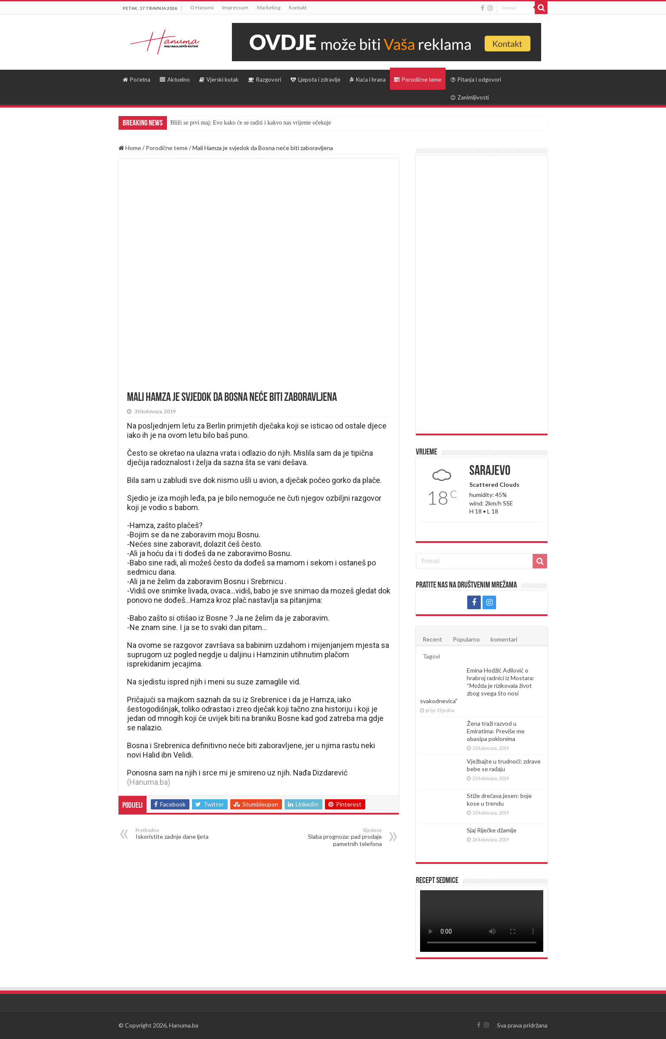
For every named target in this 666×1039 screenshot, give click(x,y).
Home (130, 147)
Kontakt (298, 7)
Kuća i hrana (368, 79)
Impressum (235, 7)
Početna (136, 79)
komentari (504, 639)
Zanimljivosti (470, 97)
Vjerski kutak (219, 79)
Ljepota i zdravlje (315, 79)
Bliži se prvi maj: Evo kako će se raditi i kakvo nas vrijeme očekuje (250, 122)
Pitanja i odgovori (476, 79)
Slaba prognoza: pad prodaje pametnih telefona (338, 837)
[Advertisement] (481, 294)
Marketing (268, 7)
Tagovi (431, 656)
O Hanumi (202, 7)
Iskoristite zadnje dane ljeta (179, 833)
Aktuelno (175, 79)
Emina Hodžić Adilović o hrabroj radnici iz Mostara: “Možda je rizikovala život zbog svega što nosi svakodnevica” (477, 685)
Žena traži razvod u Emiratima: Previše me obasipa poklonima (496, 731)
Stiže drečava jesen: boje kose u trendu (499, 799)
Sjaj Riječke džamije (491, 830)
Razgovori (264, 79)
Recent (432, 639)
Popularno (466, 639)
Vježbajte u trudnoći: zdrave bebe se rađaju (504, 765)
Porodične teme (417, 79)
